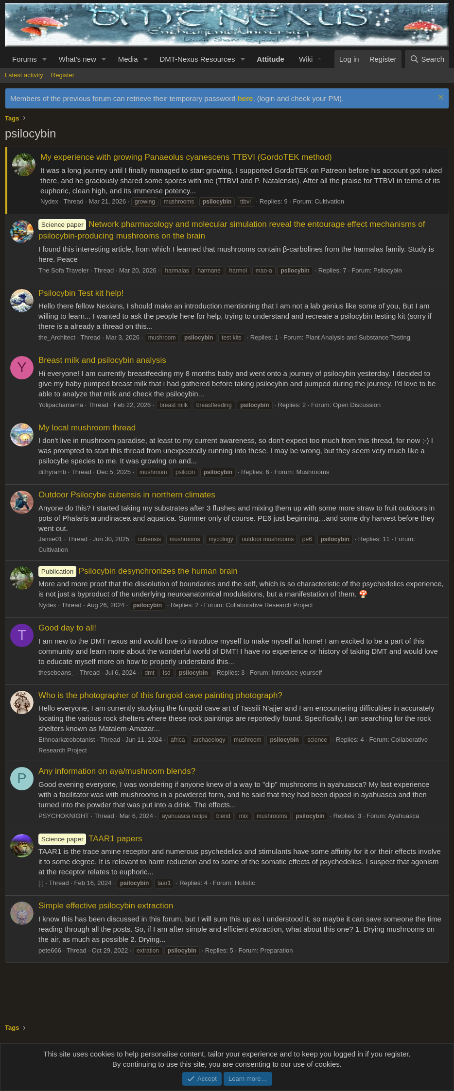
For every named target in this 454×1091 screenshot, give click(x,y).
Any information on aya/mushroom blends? (116, 771)
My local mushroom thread (87, 427)
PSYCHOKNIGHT (63, 815)
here (245, 98)
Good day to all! (67, 627)
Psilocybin (387, 270)
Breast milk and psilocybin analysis (102, 360)
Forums (24, 59)
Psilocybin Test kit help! (80, 293)
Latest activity (24, 75)
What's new (77, 59)
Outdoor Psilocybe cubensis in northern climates (126, 494)
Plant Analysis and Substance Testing (357, 337)
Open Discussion (357, 405)
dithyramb (52, 472)
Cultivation (329, 201)
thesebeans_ (56, 672)
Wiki (306, 59)
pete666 (49, 950)
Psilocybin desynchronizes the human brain (138, 571)
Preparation (276, 950)
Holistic (245, 882)
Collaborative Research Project (269, 605)
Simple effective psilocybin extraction (106, 905)
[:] (41, 882)
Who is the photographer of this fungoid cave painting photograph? (160, 695)
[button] (45, 59)
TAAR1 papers (90, 838)
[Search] (427, 59)
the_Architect (56, 337)
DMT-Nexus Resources (197, 59)
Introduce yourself (297, 672)
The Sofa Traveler (63, 270)
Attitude (270, 59)
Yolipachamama (60, 405)
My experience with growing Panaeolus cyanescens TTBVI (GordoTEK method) (186, 157)
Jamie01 (50, 539)
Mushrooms (312, 472)
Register (62, 75)
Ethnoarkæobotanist (66, 739)
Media (128, 59)
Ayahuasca (403, 815)
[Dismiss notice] (440, 98)
